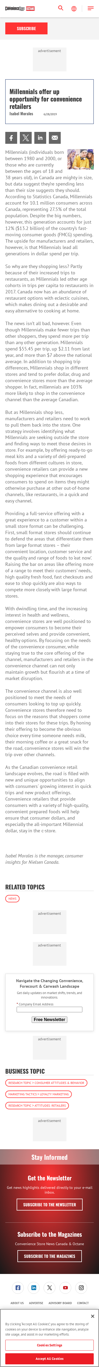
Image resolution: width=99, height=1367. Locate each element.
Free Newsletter (49, 1019)
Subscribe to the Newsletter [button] (49, 1204)
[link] (11, 138)
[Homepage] (20, 8)
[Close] (92, 1316)
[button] (90, 8)
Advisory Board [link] (60, 1303)
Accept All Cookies (49, 1358)
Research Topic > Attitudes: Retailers (37, 1105)
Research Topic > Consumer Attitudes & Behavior (46, 1083)
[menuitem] (11, 138)
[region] (49, 1338)
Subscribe (26, 28)
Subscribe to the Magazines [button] (49, 1256)
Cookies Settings (49, 1345)
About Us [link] (17, 1303)
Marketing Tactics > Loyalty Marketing (38, 1094)
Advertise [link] (36, 1303)
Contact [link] (83, 1303)
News (12, 898)
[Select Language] (74, 9)
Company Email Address (35, 1004)
